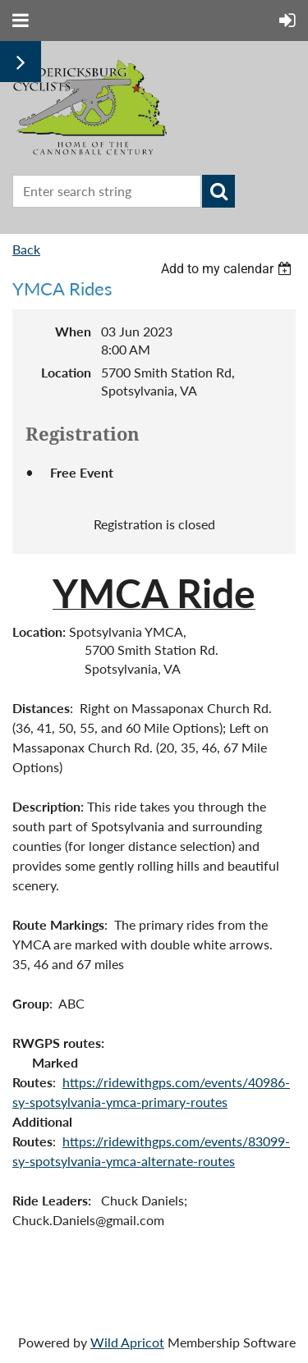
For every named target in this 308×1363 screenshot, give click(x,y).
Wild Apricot (127, 1342)
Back (26, 249)
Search (218, 191)
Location (66, 372)
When (73, 331)
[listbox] (228, 268)
